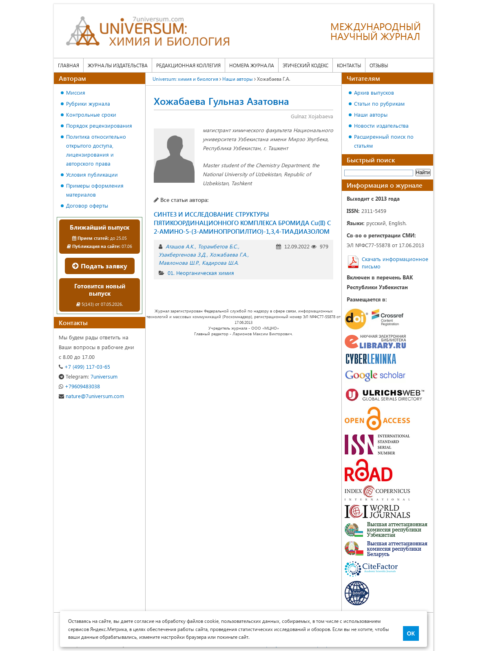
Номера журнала (251, 65)
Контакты (349, 65)
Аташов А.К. (180, 246)
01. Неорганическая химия (201, 272)
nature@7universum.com (91, 395)
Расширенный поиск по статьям (384, 141)
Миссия (75, 92)
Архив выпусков (374, 92)
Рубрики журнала (88, 103)
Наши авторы (370, 114)
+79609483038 (79, 386)
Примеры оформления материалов (95, 190)
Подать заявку (99, 265)
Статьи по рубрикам (379, 103)
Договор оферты (87, 205)
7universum (88, 376)
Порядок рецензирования (99, 125)
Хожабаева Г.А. (228, 254)
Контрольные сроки (91, 114)
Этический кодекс (305, 65)
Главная (68, 65)
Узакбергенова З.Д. (182, 254)
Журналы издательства (118, 65)
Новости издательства (381, 125)
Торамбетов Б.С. (218, 246)
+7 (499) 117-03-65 (84, 366)
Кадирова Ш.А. (220, 262)
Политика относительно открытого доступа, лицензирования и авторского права (96, 150)
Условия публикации (92, 174)
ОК (411, 633)
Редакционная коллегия (188, 65)
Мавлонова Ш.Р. (179, 262)
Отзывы (379, 65)
